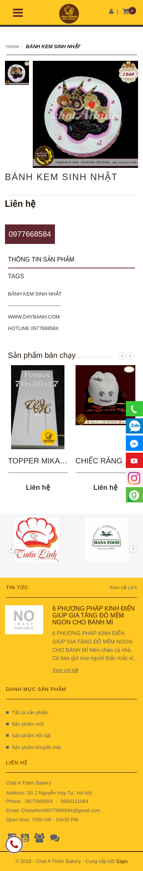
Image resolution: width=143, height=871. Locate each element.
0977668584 (30, 234)
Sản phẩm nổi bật (28, 735)
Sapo (122, 861)
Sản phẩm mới (25, 724)
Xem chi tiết (65, 670)
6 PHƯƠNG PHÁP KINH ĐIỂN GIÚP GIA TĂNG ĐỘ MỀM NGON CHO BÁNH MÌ (93, 615)
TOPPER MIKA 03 (39, 461)
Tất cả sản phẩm (27, 712)
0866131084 (74, 801)
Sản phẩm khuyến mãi (33, 747)
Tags (16, 276)
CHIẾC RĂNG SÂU (108, 461)
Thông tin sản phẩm (41, 259)
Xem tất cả (123, 587)
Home (12, 46)
